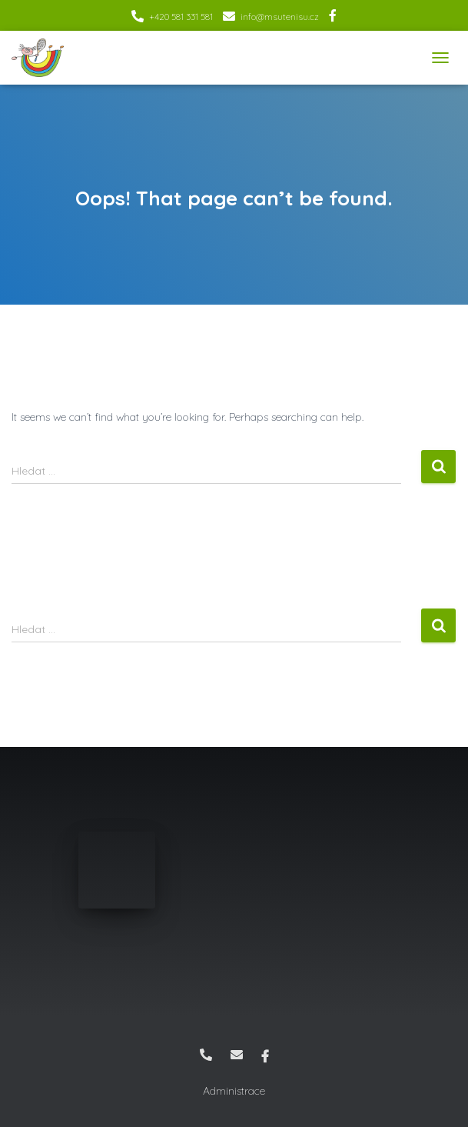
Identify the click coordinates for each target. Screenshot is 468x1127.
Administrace (234, 1091)
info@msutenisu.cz (280, 16)
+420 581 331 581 (181, 16)
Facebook (333, 17)
